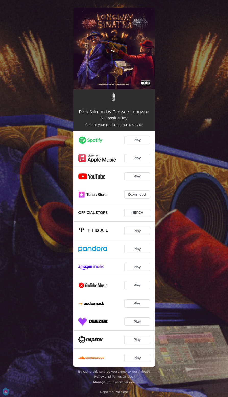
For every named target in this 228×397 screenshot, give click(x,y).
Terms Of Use (122, 376)
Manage (99, 382)
